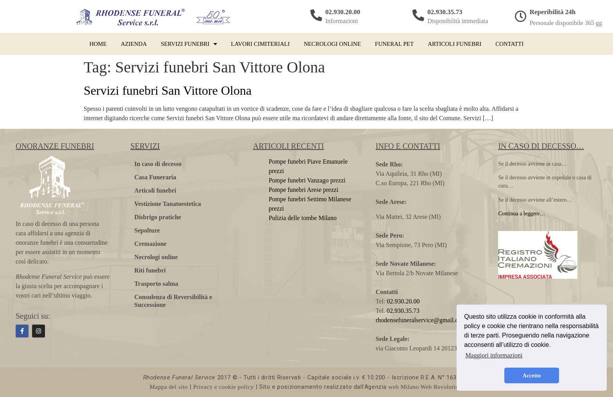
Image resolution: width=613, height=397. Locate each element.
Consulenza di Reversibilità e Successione (173, 301)
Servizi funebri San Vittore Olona (167, 90)
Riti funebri (150, 270)
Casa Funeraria (155, 177)
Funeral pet (394, 44)
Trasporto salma (156, 283)
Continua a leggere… (521, 214)
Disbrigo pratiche (157, 217)
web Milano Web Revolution (425, 387)
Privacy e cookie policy (223, 387)
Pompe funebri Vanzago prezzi (307, 180)
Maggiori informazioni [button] (493, 355)
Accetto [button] (532, 375)
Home (98, 44)
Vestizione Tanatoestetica (167, 203)
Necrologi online (332, 44)
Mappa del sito (169, 387)
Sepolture (147, 230)
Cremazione (150, 243)
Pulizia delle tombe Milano (303, 218)
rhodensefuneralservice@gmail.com (421, 320)
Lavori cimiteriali (260, 44)
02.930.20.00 (342, 12)
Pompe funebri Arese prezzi (303, 189)
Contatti (509, 44)
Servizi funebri (189, 44)
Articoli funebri (454, 44)
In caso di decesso (157, 164)
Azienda (134, 44)
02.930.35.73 (444, 12)
